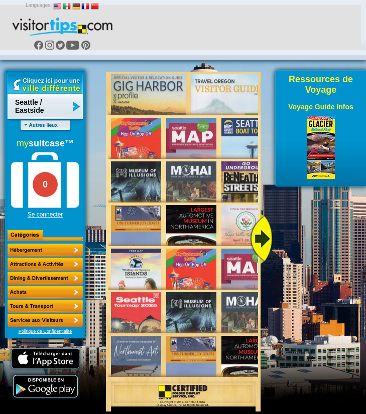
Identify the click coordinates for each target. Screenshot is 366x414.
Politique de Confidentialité (45, 331)
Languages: (39, 5)
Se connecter (45, 214)
